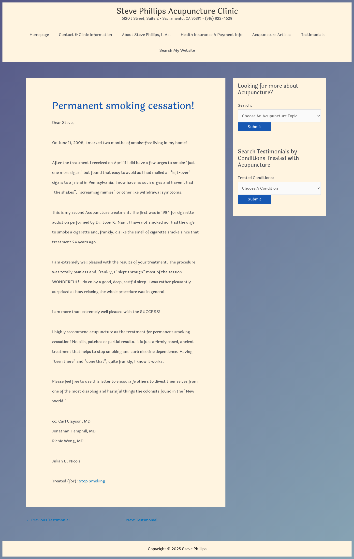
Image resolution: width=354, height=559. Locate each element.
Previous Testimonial (48, 520)
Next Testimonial (144, 520)
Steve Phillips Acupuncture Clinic (177, 11)
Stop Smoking (92, 481)
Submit (254, 127)
